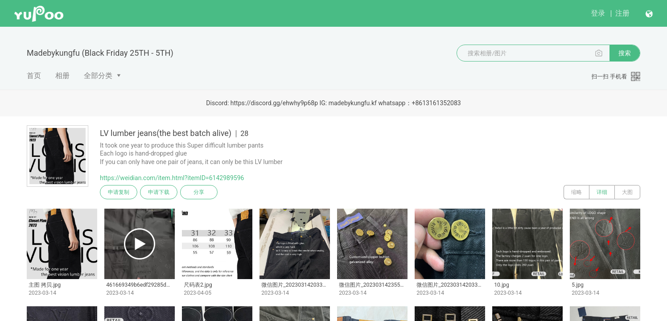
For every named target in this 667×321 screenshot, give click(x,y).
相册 (62, 75)
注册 (622, 13)
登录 (598, 13)
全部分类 (98, 75)
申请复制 (118, 192)
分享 (199, 192)
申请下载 (158, 192)
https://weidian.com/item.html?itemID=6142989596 (172, 177)
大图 (627, 192)
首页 (34, 75)
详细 (602, 192)
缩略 (576, 192)
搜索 (624, 53)
